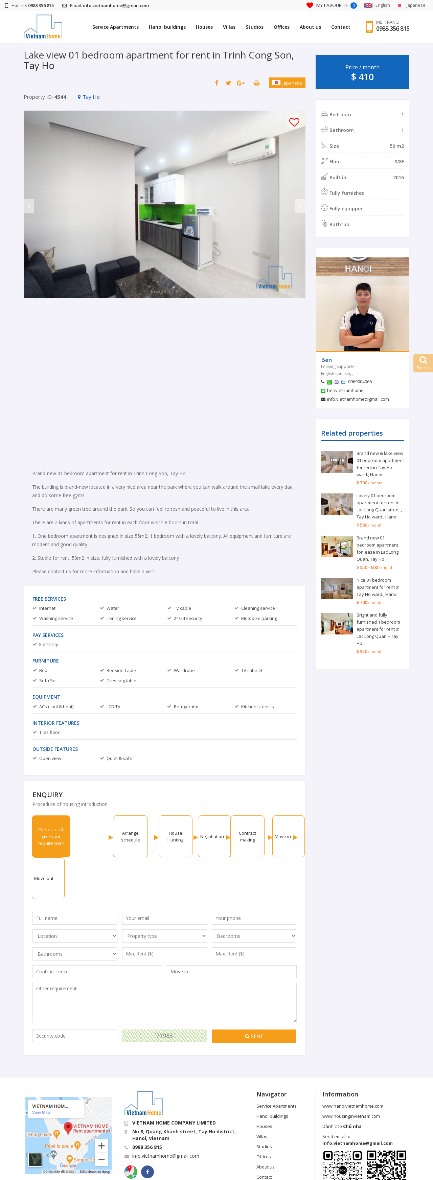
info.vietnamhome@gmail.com (358, 399)
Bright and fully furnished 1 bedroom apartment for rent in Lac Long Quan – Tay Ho (378, 629)
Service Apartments (115, 27)
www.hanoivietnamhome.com (352, 1064)
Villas (229, 27)
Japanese (287, 83)
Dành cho (342, 1084)
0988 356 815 (392, 28)
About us (310, 27)
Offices (282, 27)
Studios (255, 27)
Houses (204, 27)
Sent (254, 994)
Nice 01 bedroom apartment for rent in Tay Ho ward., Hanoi (378, 587)
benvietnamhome (345, 390)
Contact (340, 27)
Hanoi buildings (167, 27)
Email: (105, 5)
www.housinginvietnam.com (351, 1074)
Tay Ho (89, 96)
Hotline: (29, 5)
